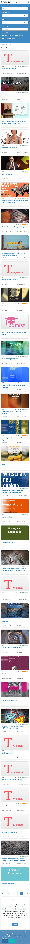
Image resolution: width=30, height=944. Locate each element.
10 (27, 893)
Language (5, 33)
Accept (12, 941)
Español (21, 35)
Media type (5, 26)
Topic (4, 19)
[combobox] (15, 29)
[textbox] (15, 29)
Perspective (5, 12)
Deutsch (6, 35)
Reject (5, 941)
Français (6, 38)
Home (3, 45)
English (14, 35)
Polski (13, 38)
